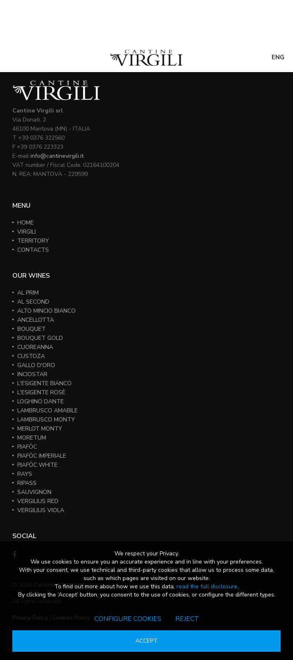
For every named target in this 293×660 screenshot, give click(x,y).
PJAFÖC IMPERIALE (41, 456)
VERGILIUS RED (37, 501)
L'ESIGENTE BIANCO (44, 383)
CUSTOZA (31, 356)
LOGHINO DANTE (40, 401)
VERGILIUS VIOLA (40, 510)
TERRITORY (33, 241)
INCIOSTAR (32, 374)
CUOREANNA (35, 347)
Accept (146, 641)
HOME (25, 223)
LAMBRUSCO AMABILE (47, 410)
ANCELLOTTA (35, 320)
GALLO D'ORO (36, 365)
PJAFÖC (27, 447)
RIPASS (27, 483)
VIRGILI (26, 232)
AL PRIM (28, 293)
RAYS (24, 474)
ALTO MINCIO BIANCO (46, 311)
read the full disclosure (207, 586)
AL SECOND (33, 302)
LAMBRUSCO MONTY (46, 420)
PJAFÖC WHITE (37, 465)
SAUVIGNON (34, 492)
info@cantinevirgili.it (57, 156)
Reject (187, 618)
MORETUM (31, 438)
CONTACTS (33, 250)
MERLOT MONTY (39, 429)
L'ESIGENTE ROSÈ (41, 392)
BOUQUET (31, 329)
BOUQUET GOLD (40, 338)
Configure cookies (127, 618)
